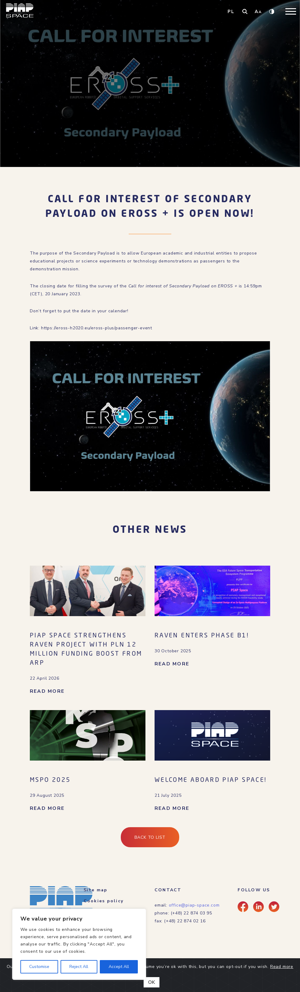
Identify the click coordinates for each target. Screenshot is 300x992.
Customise (39, 966)
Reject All (78, 966)
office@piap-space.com (194, 905)
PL (231, 12)
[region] (79, 944)
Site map (96, 890)
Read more (281, 966)
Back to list (150, 837)
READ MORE (47, 691)
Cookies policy (104, 901)
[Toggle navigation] (290, 11)
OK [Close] (151, 982)
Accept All (119, 966)
